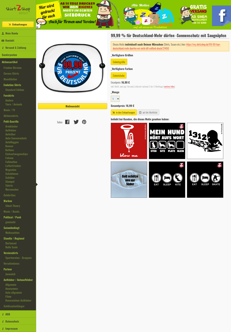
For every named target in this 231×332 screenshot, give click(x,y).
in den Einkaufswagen (123, 112)
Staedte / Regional (14, 238)
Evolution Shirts (12, 85)
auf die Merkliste (148, 112)
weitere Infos (169, 86)
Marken (8, 201)
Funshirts (9, 95)
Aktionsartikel (9, 62)
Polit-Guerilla (11, 121)
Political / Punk (12, 217)
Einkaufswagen (17, 24)
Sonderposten (9, 55)
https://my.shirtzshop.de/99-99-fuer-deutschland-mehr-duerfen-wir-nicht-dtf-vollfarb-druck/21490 (167, 46)
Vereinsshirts (11, 253)
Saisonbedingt (11, 228)
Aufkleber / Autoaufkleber (18, 280)
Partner (8, 269)
